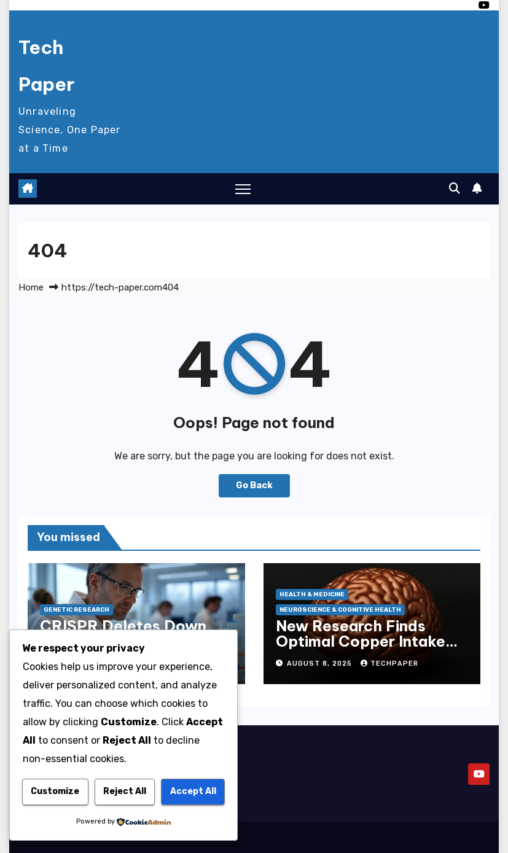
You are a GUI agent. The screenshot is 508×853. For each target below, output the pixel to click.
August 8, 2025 (320, 664)
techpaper (389, 664)
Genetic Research (76, 609)
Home (31, 287)
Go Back (254, 485)
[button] (454, 188)
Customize (55, 791)
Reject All (124, 791)
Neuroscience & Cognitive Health (340, 609)
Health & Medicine (312, 594)
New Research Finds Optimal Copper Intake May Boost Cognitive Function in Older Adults (365, 649)
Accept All (193, 791)
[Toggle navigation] (243, 188)
